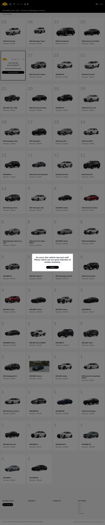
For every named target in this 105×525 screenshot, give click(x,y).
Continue (52, 267)
